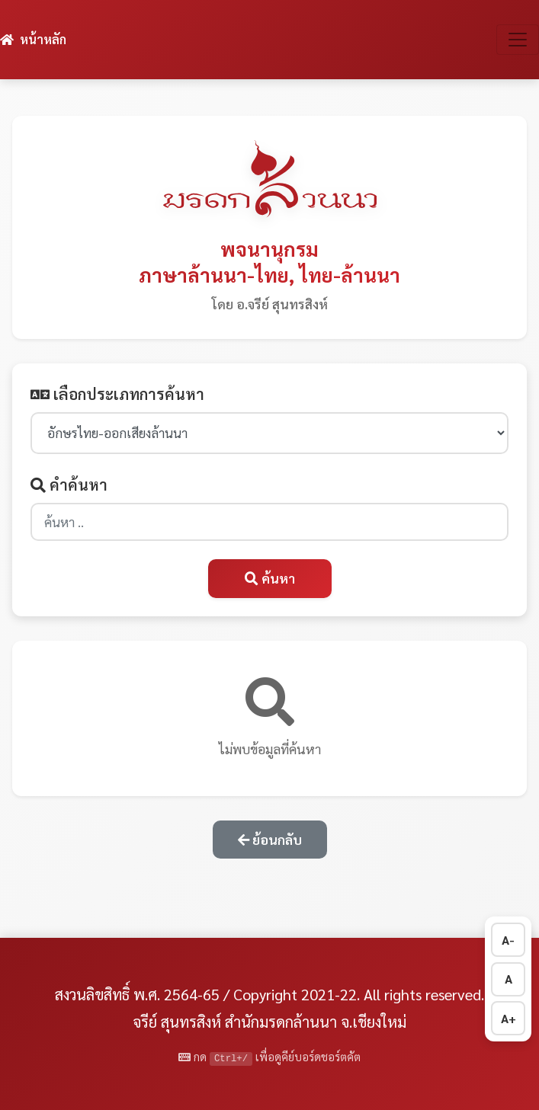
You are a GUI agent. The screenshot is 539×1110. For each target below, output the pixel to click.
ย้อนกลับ (270, 839)
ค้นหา (270, 578)
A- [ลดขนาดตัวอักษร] (508, 940)
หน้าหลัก (33, 39)
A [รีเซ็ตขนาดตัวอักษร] (508, 979)
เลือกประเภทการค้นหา (117, 394)
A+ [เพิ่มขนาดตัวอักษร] (508, 1018)
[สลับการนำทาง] (517, 39)
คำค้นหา (68, 484)
